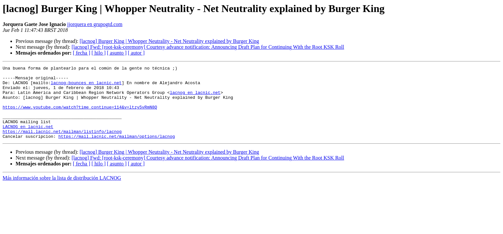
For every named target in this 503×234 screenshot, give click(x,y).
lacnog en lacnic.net (195, 98)
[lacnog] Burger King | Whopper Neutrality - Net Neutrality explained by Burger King (169, 41)
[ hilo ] (99, 53)
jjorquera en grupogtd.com (94, 24)
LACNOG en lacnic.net (28, 139)
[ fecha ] (81, 53)
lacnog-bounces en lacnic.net (86, 86)
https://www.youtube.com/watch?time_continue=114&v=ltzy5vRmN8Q (80, 116)
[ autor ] (136, 53)
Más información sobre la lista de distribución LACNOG (62, 192)
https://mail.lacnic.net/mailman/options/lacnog (116, 151)
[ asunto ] (116, 53)
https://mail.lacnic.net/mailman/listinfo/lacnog (62, 145)
